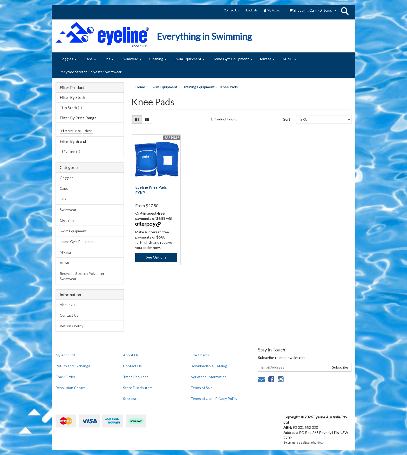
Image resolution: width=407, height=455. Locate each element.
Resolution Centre (71, 387)
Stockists (251, 10)
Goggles (68, 59)
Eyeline (72, 151)
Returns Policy (71, 326)
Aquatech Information (209, 377)
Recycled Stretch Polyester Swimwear (90, 72)
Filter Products (73, 87)
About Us (67, 304)
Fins (109, 59)
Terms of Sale (202, 387)
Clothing (158, 59)
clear (88, 131)
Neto (320, 442)
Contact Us (231, 10)
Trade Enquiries (135, 377)
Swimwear (131, 59)
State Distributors (138, 387)
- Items (310, 10)
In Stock (73, 107)
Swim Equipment (189, 59)
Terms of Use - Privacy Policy (214, 398)
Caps (90, 59)
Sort (286, 119)
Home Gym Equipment (232, 59)
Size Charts (200, 355)
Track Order (65, 377)
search (345, 11)
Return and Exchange (73, 366)
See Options (156, 257)
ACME (289, 59)
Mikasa (267, 59)
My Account (65, 355)
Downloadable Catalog (209, 366)
